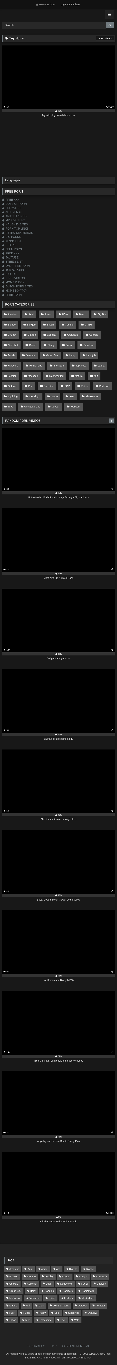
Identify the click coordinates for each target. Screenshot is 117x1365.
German (30, 355)
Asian (48, 314)
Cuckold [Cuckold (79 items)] (13, 1283)
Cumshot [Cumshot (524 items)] (32, 1283)
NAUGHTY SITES (15, 224)
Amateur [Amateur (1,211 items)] (14, 1269)
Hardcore (13, 365)
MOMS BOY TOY (14, 290)
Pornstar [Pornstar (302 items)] (100, 1305)
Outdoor (12, 386)
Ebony (51, 345)
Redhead (104, 386)
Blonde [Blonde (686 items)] (90, 1269)
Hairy (72, 355)
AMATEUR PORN (14, 216)
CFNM (88, 324)
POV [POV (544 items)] (11, 1312)
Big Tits (102, 314)
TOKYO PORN (13, 269)
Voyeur (55, 406)
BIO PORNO (11, 236)
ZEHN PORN (12, 249)
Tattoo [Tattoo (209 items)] (12, 1320)
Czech (32, 345)
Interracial (58, 365)
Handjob (91, 355)
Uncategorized (32, 406)
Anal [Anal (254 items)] (29, 1269)
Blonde (12, 324)
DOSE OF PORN (14, 203)
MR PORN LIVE (13, 220)
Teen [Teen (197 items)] (27, 1320)
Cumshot (13, 345)
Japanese (81, 365)
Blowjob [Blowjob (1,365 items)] (13, 1276)
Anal (30, 314)
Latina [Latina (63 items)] (52, 1298)
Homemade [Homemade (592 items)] (88, 1291)
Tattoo (54, 396)
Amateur (12, 314)
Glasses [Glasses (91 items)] (101, 1283)
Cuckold (93, 334)
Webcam (75, 406)
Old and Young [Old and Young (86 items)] (61, 1305)
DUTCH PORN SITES (17, 286)
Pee (30, 386)
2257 (54, 1346)
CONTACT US (36, 1346)
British (50, 324)
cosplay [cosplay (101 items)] (49, 1276)
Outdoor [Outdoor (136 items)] (82, 1305)
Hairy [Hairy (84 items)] (33, 1291)
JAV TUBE (10, 257)
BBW (65, 314)
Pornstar (48, 386)
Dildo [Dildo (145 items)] (49, 1283)
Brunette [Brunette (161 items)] (31, 1276)
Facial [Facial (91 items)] (84, 1283)
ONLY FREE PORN (16, 265)
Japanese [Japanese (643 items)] (34, 1298)
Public (84, 386)
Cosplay (51, 334)
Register (75, 4)
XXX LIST (10, 274)
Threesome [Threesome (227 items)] (45, 1320)
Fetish (11, 355)
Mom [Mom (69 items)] (41, 1305)
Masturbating (56, 376)
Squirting (13, 396)
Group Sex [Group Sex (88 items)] (15, 1291)
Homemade (35, 365)
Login (63, 4)
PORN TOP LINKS (15, 228)
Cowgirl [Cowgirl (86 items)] (83, 1276)
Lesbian (12, 376)
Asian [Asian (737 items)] (44, 1269)
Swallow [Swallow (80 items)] (92, 1312)
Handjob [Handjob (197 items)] (49, 1291)
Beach (82, 314)
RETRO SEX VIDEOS (17, 232)
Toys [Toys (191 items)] (63, 1320)
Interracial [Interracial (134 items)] (14, 1298)
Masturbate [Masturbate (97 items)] (88, 1298)
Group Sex (52, 355)
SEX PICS (10, 245)
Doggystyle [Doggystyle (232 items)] (66, 1283)
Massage (33, 376)
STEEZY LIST (12, 261)
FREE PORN (12, 294)
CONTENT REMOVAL (76, 1346)
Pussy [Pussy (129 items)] (42, 1312)
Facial (69, 345)
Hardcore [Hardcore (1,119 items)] (68, 1291)
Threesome (92, 396)
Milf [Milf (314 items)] (28, 1305)
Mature (79, 376)
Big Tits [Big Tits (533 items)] (73, 1269)
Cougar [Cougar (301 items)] (66, 1276)
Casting (69, 324)
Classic (32, 334)
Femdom (89, 345)
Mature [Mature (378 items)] (13, 1305)
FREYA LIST (11, 207)
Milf (96, 376)
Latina (101, 365)
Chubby (12, 334)
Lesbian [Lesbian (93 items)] (68, 1298)
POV (67, 386)
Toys (10, 406)
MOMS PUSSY (13, 282)
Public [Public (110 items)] (26, 1312)
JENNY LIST (11, 241)
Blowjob (31, 324)
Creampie (72, 334)
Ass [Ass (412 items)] (58, 1269)
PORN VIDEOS (13, 278)
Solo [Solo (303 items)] (57, 1312)
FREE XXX (10, 199)
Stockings (34, 396)
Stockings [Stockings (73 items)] (73, 1312)
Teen (71, 396)
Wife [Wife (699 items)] (76, 1320)
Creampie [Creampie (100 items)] (101, 1276)
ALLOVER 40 (12, 212)
